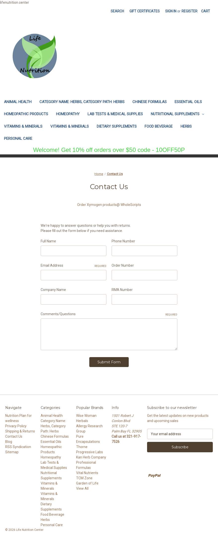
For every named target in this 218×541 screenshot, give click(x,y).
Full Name (48, 241)
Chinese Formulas (149, 102)
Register (189, 11)
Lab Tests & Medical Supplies (115, 114)
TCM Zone (84, 477)
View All (82, 487)
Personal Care (18, 138)
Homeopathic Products (26, 114)
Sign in (170, 11)
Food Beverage (159, 126)
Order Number (123, 265)
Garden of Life (87, 482)
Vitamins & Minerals (23, 126)
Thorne (82, 445)
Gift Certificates (144, 11)
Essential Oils (188, 102)
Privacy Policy (16, 425)
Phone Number (123, 241)
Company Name (53, 290)
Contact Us (13, 435)
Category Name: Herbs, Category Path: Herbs (82, 102)
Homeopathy (68, 114)
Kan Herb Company (91, 456)
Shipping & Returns (20, 430)
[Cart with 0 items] (205, 11)
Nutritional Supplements (177, 114)
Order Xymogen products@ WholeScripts (109, 205)
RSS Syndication (18, 445)
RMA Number (122, 290)
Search (117, 11)
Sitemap (12, 451)
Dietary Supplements (117, 126)
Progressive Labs (89, 451)
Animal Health (17, 102)
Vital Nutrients (87, 471)
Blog (8, 440)
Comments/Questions (109, 314)
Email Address (73, 265)
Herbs (186, 126)
